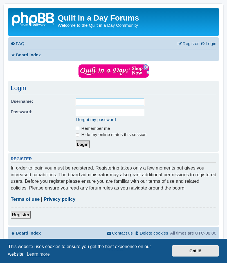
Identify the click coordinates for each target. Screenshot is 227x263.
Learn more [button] (38, 254)
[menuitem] (17, 43)
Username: (22, 101)
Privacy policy (59, 199)
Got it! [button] (195, 251)
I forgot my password (96, 119)
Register (21, 214)
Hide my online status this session (111, 134)
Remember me (93, 128)
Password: (22, 111)
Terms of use (25, 199)
